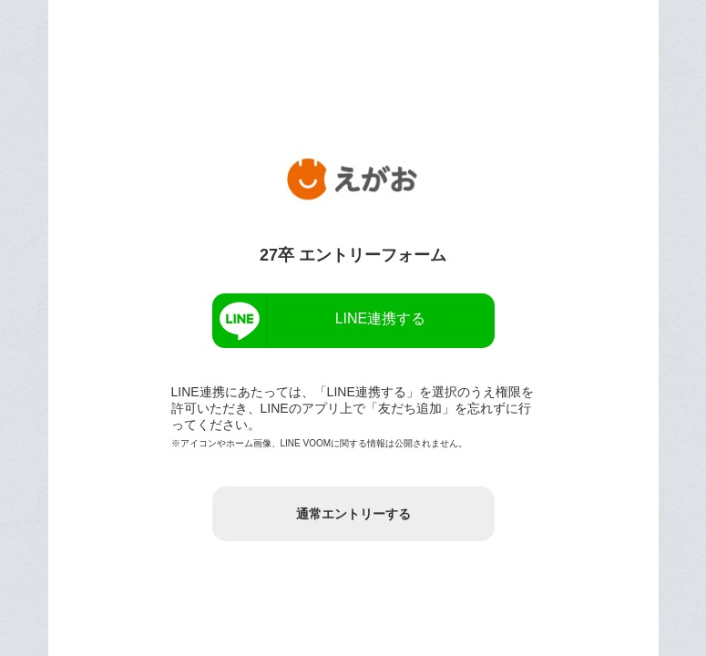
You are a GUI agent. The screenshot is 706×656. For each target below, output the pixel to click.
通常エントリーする (353, 514)
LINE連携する (380, 318)
